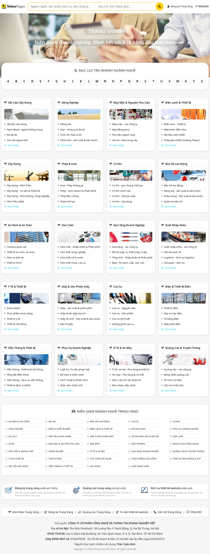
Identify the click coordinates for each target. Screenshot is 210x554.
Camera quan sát (16, 246)
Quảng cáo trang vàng (104, 488)
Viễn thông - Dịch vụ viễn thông (25, 380)
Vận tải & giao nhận (60, 436)
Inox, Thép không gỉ (71, 185)
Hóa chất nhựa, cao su (73, 262)
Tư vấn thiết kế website (134, 512)
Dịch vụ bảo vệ (15, 257)
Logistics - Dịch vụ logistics (179, 257)
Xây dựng (14, 164)
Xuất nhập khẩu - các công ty (180, 246)
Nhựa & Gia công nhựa (186, 443)
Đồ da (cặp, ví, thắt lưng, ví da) (129, 252)
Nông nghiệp (70, 102)
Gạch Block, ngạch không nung (25, 129)
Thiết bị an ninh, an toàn (21, 252)
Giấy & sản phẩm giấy (75, 286)
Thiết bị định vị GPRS (19, 385)
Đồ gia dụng (138, 428)
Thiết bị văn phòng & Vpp (187, 458)
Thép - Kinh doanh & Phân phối (78, 190)
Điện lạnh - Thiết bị (175, 124)
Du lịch (12, 436)
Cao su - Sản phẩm (123, 313)
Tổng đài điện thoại (18, 374)
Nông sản (65, 124)
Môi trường (138, 443)
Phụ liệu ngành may (123, 134)
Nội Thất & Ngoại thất (20, 451)
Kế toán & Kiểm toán (72, 374)
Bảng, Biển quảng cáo (176, 374)
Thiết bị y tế (13, 318)
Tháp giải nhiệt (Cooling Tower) (182, 140)
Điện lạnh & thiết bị (178, 102)
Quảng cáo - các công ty (177, 369)
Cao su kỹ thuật (121, 318)
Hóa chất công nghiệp (73, 252)
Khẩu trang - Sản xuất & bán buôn (183, 196)
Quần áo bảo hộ (173, 201)
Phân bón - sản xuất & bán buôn (78, 140)
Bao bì (52, 421)
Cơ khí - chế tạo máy (123, 196)
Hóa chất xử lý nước (71, 257)
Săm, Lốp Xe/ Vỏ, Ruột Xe (126, 380)
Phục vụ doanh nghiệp (76, 348)
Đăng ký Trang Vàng (179, 6)
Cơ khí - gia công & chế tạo (127, 185)
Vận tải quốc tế (172, 252)
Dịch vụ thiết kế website (171, 488)
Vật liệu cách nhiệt (174, 134)
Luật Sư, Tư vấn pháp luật (75, 369)
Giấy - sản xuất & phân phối (76, 308)
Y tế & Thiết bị (17, 286)
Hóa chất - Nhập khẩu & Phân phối (80, 246)
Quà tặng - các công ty (125, 246)
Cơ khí (117, 164)
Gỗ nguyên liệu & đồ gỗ (145, 436)
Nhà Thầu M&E (15, 201)
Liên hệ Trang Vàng (169, 512)
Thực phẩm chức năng (20, 313)
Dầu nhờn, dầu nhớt (123, 385)
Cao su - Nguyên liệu (124, 308)
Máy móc (95, 443)
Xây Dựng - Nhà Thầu (19, 185)
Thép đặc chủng (69, 196)
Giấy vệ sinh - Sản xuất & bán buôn (80, 318)
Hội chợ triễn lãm (174, 385)
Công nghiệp (15, 428)
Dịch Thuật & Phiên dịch (74, 380)
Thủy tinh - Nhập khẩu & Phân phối (132, 257)
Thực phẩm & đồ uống (144, 458)
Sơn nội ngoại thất (17, 140)
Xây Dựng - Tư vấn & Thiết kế (23, 190)
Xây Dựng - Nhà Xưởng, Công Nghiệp (28, 196)
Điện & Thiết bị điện (178, 286)
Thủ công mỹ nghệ (100, 458)
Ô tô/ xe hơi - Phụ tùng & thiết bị (130, 369)
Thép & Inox (69, 164)
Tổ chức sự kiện (173, 380)
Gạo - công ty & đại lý (72, 129)
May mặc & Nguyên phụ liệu (131, 102)
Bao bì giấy (66, 324)
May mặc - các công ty (124, 124)
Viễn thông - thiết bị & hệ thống (25, 369)
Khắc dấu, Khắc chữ (71, 385)
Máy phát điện (172, 324)
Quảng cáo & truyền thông (182, 348)
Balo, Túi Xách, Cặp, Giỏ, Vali (128, 262)
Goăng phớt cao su (123, 324)
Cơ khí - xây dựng (122, 201)
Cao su (117, 286)
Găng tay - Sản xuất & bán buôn (182, 190)
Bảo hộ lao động (176, 164)
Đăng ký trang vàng (36, 488)
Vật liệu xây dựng (20, 102)
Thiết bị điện (171, 308)
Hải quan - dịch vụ (174, 262)
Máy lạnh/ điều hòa (175, 129)
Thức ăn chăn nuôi (71, 134)
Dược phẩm (13, 308)
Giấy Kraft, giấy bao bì (72, 313)
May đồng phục (121, 129)
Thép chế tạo (67, 201)
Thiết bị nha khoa (17, 324)
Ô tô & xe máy (122, 348)
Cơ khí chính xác (121, 190)
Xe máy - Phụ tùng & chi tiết (128, 374)
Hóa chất (67, 225)
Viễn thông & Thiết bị (21, 348)
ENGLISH (202, 6)
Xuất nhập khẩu (175, 225)
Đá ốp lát (12, 134)
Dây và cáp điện (173, 313)
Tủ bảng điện (171, 318)
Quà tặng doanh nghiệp (129, 225)
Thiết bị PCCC (14, 262)
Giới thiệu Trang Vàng (25, 512)
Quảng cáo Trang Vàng (96, 512)
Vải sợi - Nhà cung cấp (124, 140)
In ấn (11, 443)
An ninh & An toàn (20, 225)
